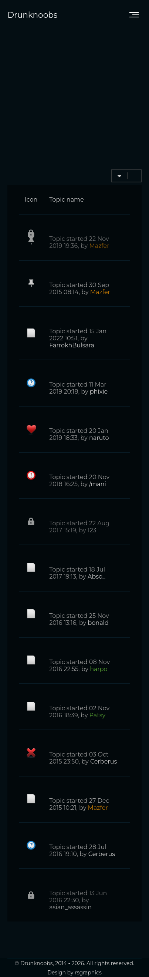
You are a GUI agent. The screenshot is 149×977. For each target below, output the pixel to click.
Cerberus (103, 761)
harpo (98, 669)
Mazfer (99, 245)
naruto (99, 437)
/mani (97, 484)
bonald (98, 622)
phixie (99, 391)
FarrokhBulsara (71, 345)
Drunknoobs (32, 15)
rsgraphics (88, 972)
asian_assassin (70, 907)
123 (92, 530)
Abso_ (96, 576)
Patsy (97, 715)
